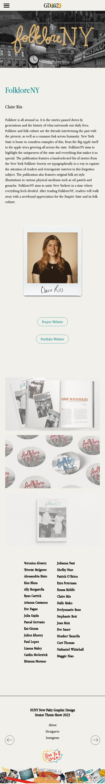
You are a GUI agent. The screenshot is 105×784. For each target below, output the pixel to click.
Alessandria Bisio (35, 576)
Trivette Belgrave (35, 569)
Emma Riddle (66, 589)
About (52, 725)
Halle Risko (64, 603)
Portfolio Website (52, 345)
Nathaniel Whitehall (70, 649)
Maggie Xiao (65, 656)
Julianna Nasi (66, 563)
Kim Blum (30, 583)
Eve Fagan (31, 609)
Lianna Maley (33, 648)
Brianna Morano (35, 661)
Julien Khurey (33, 635)
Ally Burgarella (34, 589)
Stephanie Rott (67, 616)
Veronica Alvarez (35, 563)
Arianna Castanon (36, 602)
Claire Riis (64, 596)
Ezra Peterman (67, 583)
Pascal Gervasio (34, 622)
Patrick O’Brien (67, 576)
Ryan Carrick (32, 595)
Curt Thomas (65, 642)
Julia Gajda (31, 615)
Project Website (52, 327)
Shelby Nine (65, 569)
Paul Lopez (31, 641)
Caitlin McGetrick (35, 654)
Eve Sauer (63, 629)
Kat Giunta (31, 628)
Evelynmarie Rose (69, 609)
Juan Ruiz (63, 623)
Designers (52, 731)
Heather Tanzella (68, 636)
